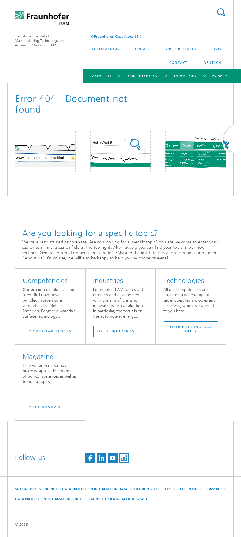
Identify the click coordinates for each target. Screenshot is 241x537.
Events (142, 49)
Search (221, 12)
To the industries (115, 331)
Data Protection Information (90, 489)
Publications (105, 49)
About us (102, 76)
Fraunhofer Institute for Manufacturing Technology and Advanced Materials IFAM (40, 40)
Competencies (142, 76)
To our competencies (48, 331)
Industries (185, 76)
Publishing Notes (45, 489)
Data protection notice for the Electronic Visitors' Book (172, 489)
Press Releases (180, 49)
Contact (178, 63)
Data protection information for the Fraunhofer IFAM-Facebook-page (81, 499)
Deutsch (212, 63)
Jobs (216, 49)
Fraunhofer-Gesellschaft (115, 36)
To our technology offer (191, 329)
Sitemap (22, 489)
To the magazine (44, 407)
